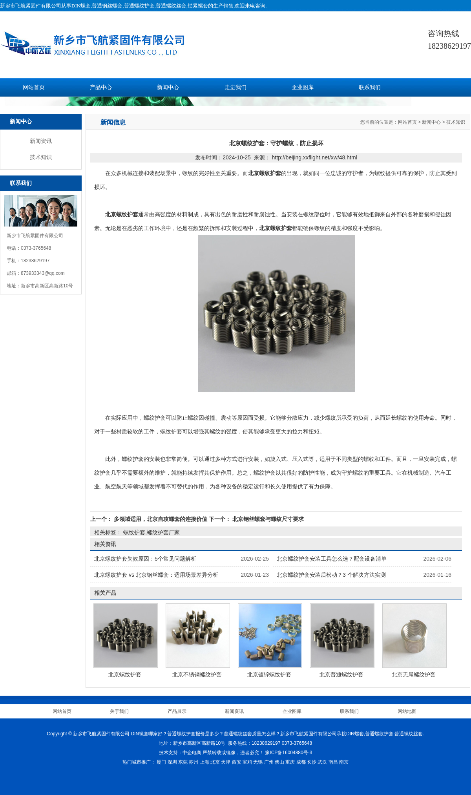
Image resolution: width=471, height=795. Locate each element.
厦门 (161, 762)
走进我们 (235, 87)
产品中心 (101, 87)
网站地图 (407, 711)
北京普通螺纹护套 (341, 674)
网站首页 (34, 87)
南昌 (333, 762)
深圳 (172, 762)
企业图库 (303, 87)
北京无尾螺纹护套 (414, 674)
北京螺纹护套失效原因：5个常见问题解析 (145, 559)
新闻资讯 (41, 141)
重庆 (290, 762)
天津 (225, 762)
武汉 (322, 762)
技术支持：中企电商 (180, 752)
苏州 (193, 762)
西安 (236, 762)
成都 (301, 762)
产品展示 (177, 711)
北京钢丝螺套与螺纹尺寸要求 (267, 519)
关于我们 (119, 711)
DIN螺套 (81, 6)
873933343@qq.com (43, 273)
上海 (204, 762)
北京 (215, 762)
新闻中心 (168, 87)
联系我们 (370, 87)
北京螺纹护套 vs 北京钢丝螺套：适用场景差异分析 (156, 575)
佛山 (279, 762)
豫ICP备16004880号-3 (288, 752)
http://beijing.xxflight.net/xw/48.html (314, 157)
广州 (269, 762)
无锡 (258, 762)
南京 (344, 762)
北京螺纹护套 (124, 674)
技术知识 (41, 157)
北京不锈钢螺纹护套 (197, 674)
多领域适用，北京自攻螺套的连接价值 (160, 519)
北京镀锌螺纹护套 (269, 674)
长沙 (311, 762)
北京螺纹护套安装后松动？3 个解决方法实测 (331, 575)
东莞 (183, 762)
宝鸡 (247, 762)
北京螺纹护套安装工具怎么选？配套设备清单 (332, 559)
